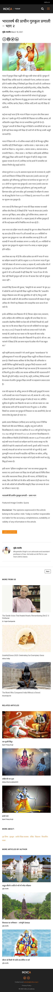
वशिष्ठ (32, 837)
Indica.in (47, 2)
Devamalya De (6, 696)
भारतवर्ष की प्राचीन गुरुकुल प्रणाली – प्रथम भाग (19, 495)
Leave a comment (9, 532)
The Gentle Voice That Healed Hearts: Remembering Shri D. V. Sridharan (25, 617)
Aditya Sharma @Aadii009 (10, 782)
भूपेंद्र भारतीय (17, 548)
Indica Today (6, 658)
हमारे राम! (5, 816)
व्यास (4, 840)
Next (47, 571)
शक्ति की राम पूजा (8, 779)
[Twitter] (13, 39)
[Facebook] (8, 39)
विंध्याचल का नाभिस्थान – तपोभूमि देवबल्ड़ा (16, 923)
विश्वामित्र (45, 837)
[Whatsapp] (4, 39)
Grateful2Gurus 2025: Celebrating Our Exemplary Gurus (23, 655)
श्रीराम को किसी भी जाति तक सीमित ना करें (16, 960)
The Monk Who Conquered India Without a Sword (21, 693)
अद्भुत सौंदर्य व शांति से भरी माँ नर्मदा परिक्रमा (16, 886)
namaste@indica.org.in (31, 982)
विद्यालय (37, 837)
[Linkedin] (17, 39)
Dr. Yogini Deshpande (8, 621)
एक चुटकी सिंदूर (7, 742)
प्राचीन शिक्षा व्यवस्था (22, 837)
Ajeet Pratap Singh (7, 745)
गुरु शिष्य (5, 837)
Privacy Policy (26, 985)
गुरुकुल (11, 837)
